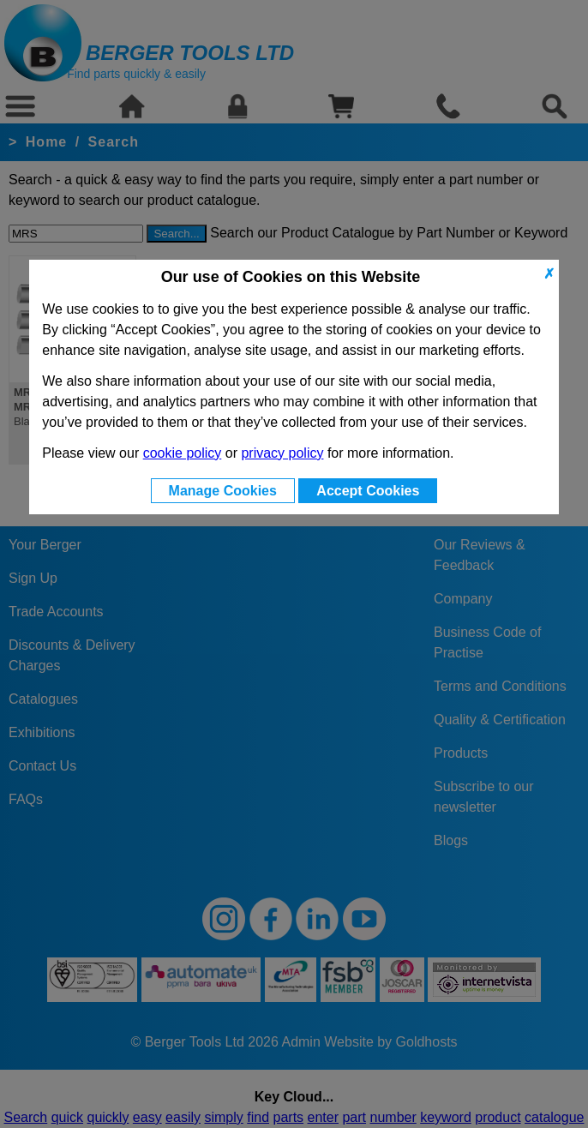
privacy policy (282, 453)
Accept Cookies (367, 490)
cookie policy (182, 453)
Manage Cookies (223, 490)
